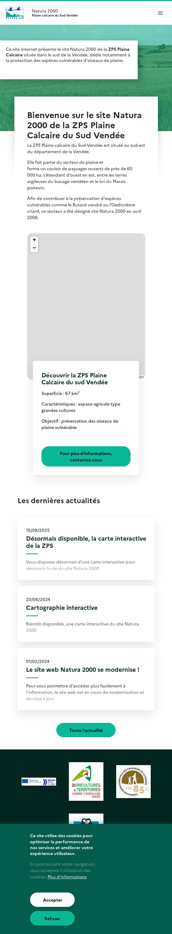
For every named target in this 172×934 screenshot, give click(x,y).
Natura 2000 (90, 12)
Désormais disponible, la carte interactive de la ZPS (86, 541)
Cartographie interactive (62, 607)
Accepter (52, 908)
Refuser (52, 926)
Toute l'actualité (86, 730)
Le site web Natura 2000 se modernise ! (82, 669)
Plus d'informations (67, 884)
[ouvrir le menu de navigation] (160, 12)
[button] (34, 240)
